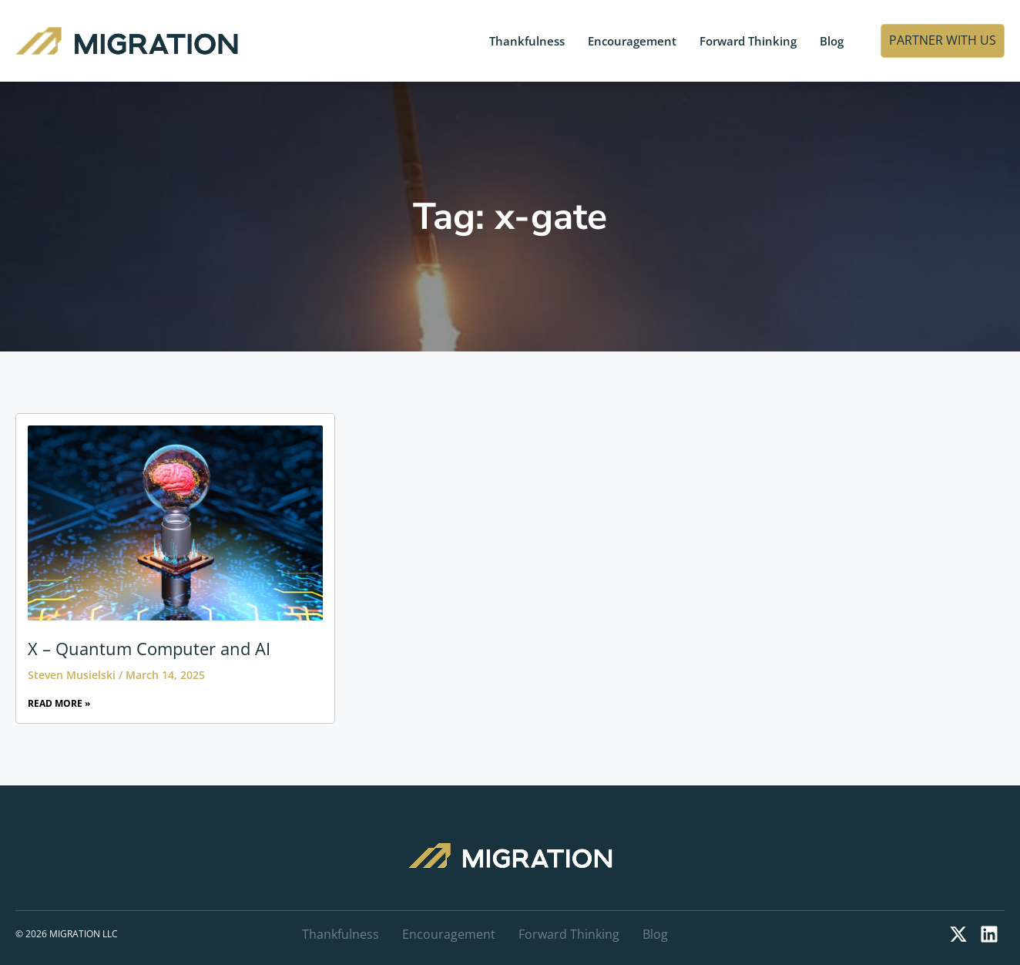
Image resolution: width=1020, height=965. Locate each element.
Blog (832, 41)
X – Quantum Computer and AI (149, 648)
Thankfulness (527, 41)
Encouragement (632, 41)
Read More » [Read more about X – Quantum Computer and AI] (59, 703)
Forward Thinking (748, 41)
